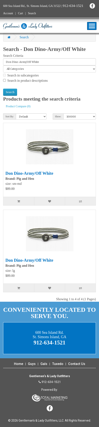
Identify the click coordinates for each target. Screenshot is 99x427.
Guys (32, 364)
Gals (43, 364)
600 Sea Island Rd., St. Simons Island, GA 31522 (32, 6)
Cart (20, 13)
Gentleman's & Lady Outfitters (27, 26)
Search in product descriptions (25, 80)
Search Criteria (13, 55)
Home (18, 364)
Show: (58, 116)
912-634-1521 (73, 6)
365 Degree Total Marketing (50, 398)
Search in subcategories (21, 75)
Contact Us (76, 364)
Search (32, 13)
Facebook (92, 5)
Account (8, 13)
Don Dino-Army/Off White (29, 173)
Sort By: (9, 116)
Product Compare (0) (18, 106)
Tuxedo (57, 364)
